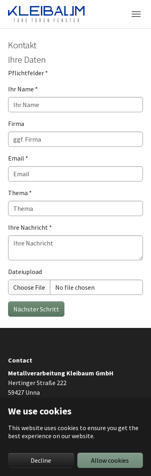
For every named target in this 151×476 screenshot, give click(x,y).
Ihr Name (23, 89)
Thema (20, 193)
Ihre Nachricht (30, 227)
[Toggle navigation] (136, 14)
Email (18, 158)
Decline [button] (41, 460)
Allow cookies (110, 460)
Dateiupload (25, 272)
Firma (16, 124)
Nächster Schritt (36, 309)
